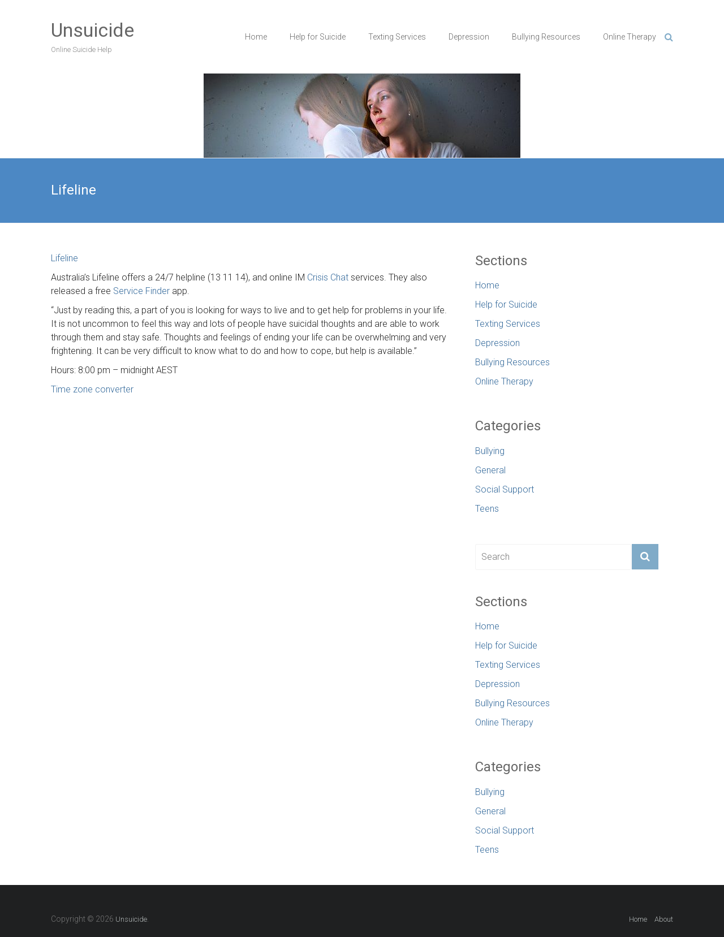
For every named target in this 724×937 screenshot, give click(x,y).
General (490, 470)
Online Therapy (629, 36)
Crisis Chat (327, 277)
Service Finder (141, 291)
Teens (487, 508)
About (663, 919)
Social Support (504, 489)
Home (256, 36)
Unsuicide (92, 30)
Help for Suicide (318, 36)
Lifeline (64, 258)
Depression (469, 36)
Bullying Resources (546, 36)
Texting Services (397, 36)
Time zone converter (92, 389)
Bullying (490, 451)
